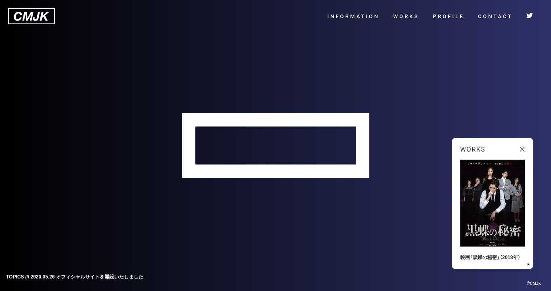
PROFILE (448, 16)
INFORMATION (353, 16)
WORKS (406, 16)
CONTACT (495, 16)
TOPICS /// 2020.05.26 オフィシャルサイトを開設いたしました (74, 276)
